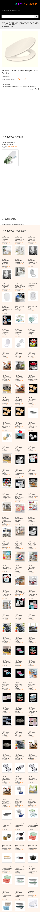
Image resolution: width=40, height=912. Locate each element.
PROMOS (30, 4)
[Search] (36, 16)
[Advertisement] (20, 111)
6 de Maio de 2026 (12, 146)
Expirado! (22, 79)
